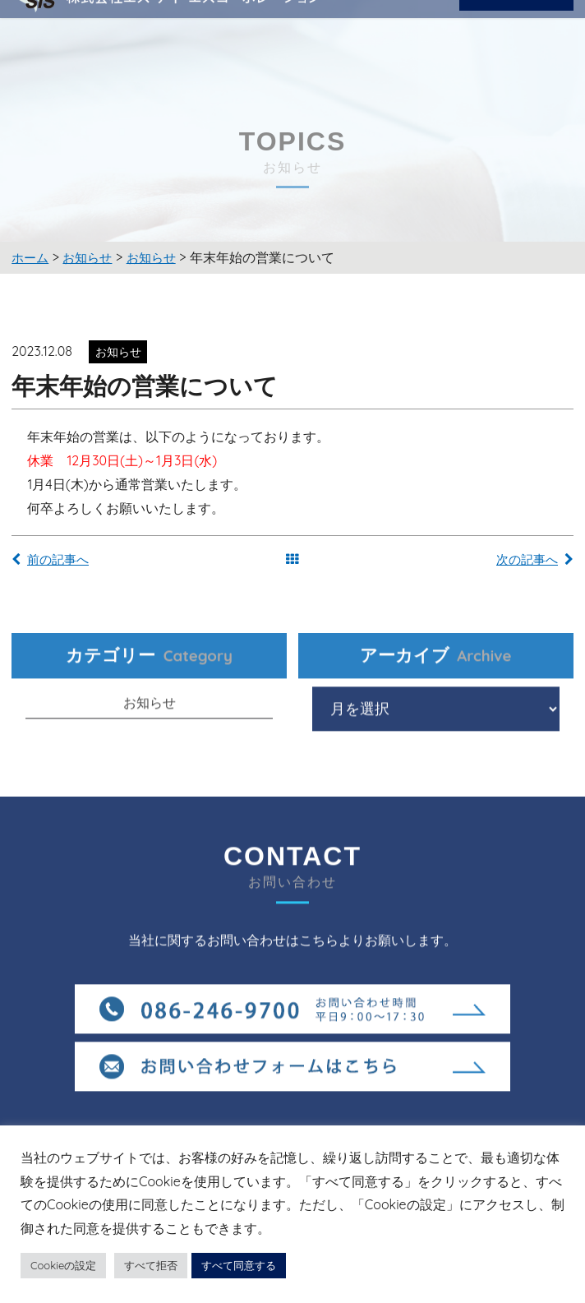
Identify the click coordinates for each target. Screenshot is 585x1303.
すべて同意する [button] (238, 1265)
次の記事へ (530, 560)
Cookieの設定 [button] (63, 1265)
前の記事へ (54, 560)
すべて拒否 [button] (150, 1265)
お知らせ (149, 724)
